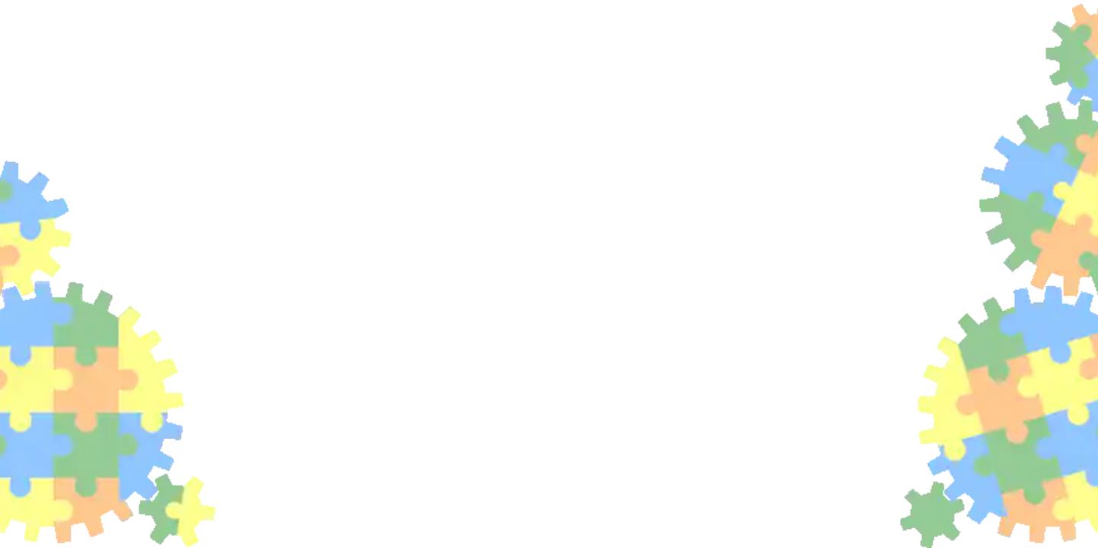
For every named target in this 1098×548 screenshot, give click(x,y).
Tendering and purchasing (140, 91)
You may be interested (848, 242)
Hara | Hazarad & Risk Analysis (154, 411)
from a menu (564, 177)
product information (934, 372)
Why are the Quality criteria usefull (170, 380)
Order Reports (118, 274)
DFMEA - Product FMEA (135, 396)
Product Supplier (117, 122)
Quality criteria (114, 365)
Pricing (94, 289)
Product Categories (124, 137)
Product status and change (148, 335)
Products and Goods (125, 320)
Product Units (116, 350)
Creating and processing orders (166, 243)
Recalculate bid (121, 213)
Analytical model (118, 106)
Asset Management (136, 45)
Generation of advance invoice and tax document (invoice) (937, 206)
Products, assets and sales (140, 76)
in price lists (723, 326)
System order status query (147, 259)
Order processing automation (866, 224)
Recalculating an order (849, 189)
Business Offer (112, 183)
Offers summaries (127, 198)
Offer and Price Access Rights (155, 228)
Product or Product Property (146, 152)
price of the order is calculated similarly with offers (764, 296)
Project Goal (107, 167)
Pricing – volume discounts (149, 304)
